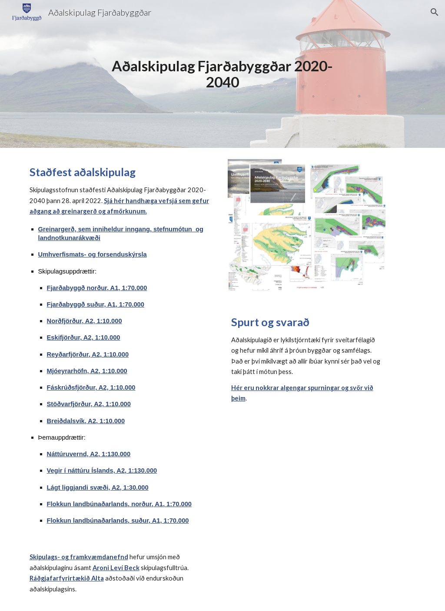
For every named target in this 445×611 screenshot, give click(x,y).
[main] (222, 73)
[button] (434, 12)
